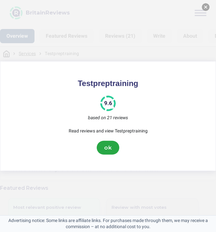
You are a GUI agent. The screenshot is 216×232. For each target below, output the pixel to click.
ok (108, 147)
